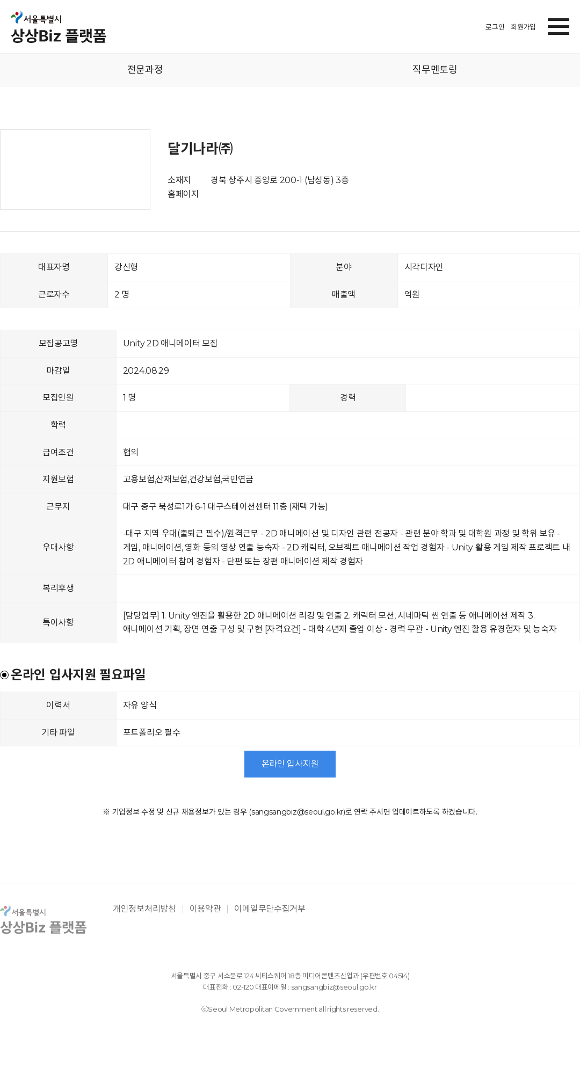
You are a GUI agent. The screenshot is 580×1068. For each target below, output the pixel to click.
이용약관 (205, 909)
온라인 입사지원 (290, 764)
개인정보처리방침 (144, 909)
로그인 (494, 27)
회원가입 (523, 27)
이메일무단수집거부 (269, 909)
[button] (558, 24)
